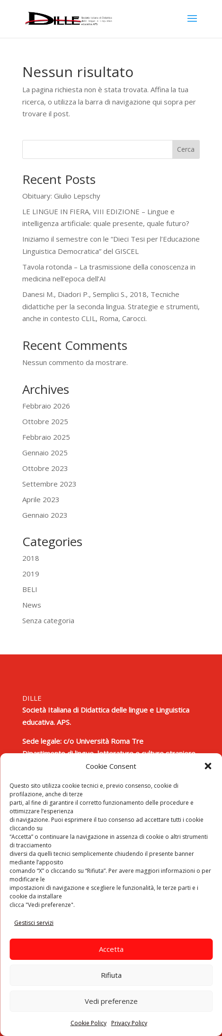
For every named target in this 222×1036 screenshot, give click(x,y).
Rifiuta (111, 975)
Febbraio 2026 (46, 405)
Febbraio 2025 (46, 437)
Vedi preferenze (111, 1001)
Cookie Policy (89, 1023)
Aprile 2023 (41, 499)
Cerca (186, 149)
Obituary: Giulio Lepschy (61, 195)
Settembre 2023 (49, 483)
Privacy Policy (129, 1023)
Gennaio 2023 (45, 515)
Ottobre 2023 (45, 468)
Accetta (111, 949)
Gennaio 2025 (45, 452)
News (31, 604)
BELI (29, 589)
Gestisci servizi (33, 923)
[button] (208, 766)
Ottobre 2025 (45, 421)
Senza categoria (48, 620)
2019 (30, 573)
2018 (30, 558)
